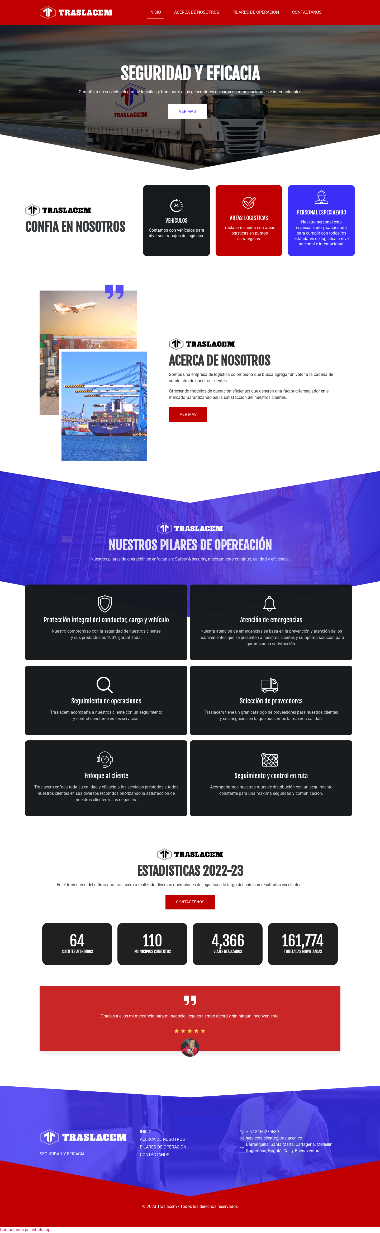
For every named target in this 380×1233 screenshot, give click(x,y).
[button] (25, 1229)
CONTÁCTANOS (307, 12)
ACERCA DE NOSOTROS (196, 12)
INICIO (155, 12)
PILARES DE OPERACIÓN (255, 12)
